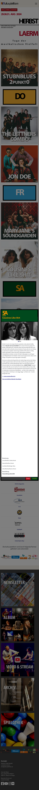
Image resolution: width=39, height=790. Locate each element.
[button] (4, 330)
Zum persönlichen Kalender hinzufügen (11, 379)
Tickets (28, 478)
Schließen (34, 478)
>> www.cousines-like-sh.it (8, 376)
